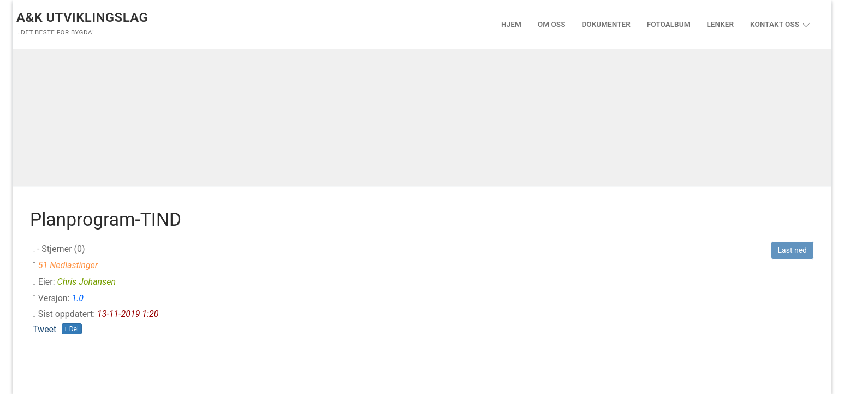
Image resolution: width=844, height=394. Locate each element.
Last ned (792, 250)
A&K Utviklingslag (82, 17)
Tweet (44, 329)
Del (72, 329)
